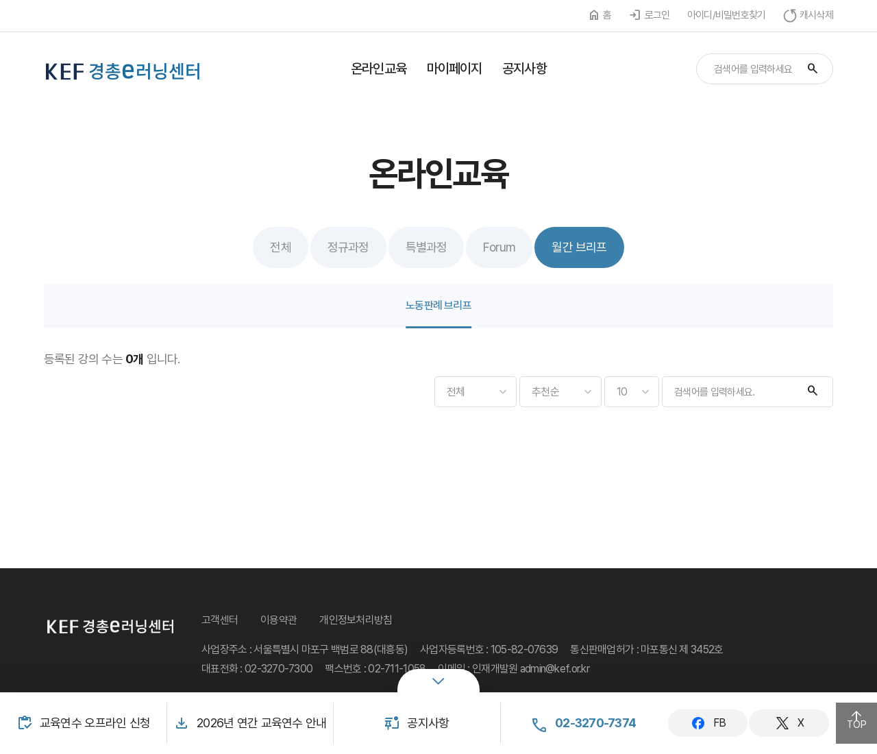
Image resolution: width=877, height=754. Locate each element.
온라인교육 (378, 68)
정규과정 (348, 247)
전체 (280, 247)
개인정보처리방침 (355, 620)
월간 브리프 (579, 247)
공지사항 (524, 68)
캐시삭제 (816, 15)
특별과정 (426, 247)
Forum (499, 247)
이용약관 (278, 620)
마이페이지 (454, 68)
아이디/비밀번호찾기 (726, 15)
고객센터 (219, 620)
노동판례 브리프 (438, 305)
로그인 (657, 15)
